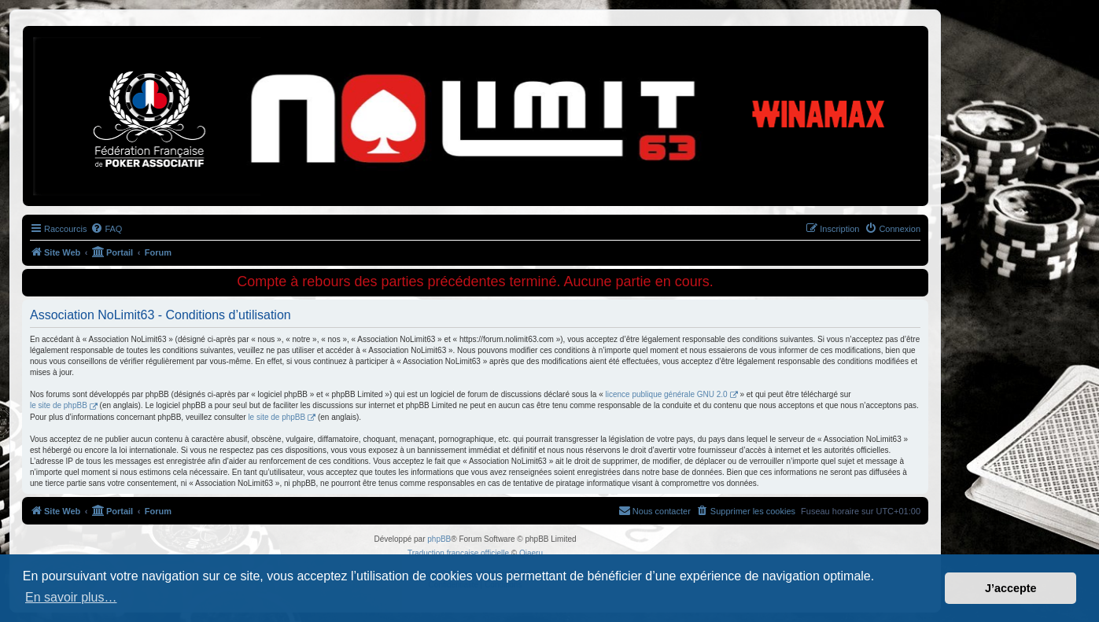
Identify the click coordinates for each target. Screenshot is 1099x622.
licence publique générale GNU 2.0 (667, 394)
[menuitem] (106, 228)
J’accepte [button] (1011, 588)
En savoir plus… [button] (71, 597)
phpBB (439, 539)
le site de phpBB (58, 405)
